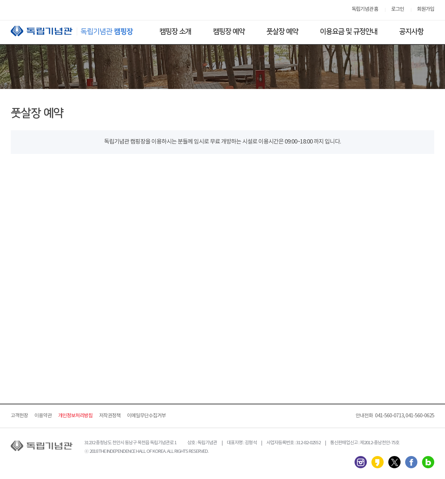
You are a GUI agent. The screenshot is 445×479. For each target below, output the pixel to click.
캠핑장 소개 (175, 32)
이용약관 (43, 416)
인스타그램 (361, 462)
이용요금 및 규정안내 (349, 32)
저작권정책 (110, 416)
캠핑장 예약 (229, 32)
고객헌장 (19, 416)
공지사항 (411, 32)
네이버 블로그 (428, 462)
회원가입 (425, 9)
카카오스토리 (377, 462)
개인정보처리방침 (75, 416)
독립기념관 (78, 31)
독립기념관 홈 (365, 9)
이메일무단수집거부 (146, 416)
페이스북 (411, 462)
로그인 (397, 9)
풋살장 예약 (282, 32)
